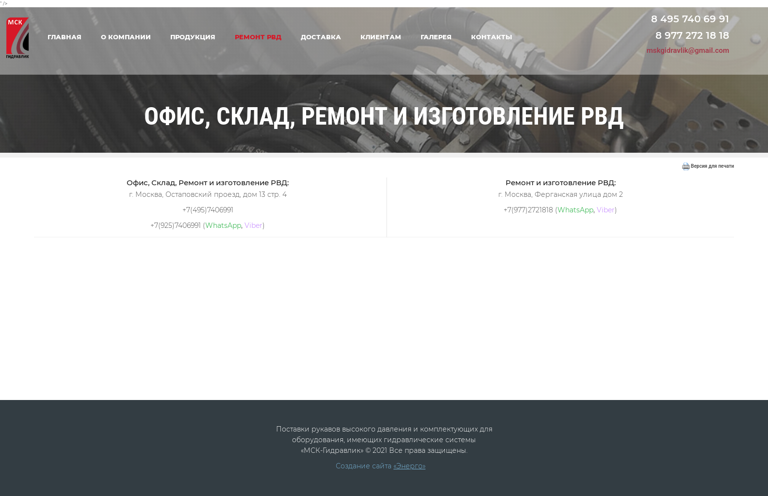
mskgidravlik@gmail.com (688, 50)
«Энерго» (409, 466)
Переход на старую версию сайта (691, 4)
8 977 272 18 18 (692, 35)
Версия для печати (708, 166)
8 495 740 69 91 (690, 19)
